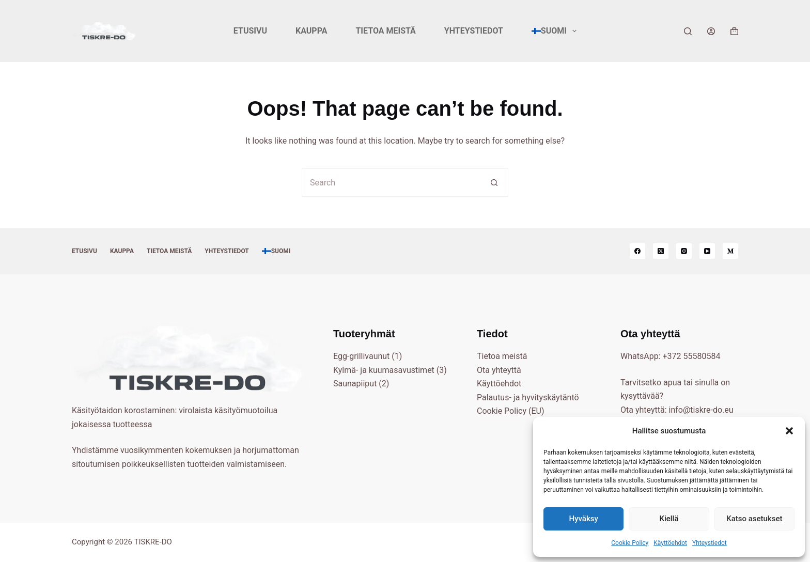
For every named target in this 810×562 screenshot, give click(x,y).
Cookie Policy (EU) (510, 411)
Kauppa (311, 31)
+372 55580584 (691, 356)
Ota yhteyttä (499, 370)
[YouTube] (707, 251)
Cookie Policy (629, 543)
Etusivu (250, 31)
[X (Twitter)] (660, 251)
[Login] (711, 31)
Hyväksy (583, 518)
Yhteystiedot (709, 543)
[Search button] (494, 182)
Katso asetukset (754, 518)
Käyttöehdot (670, 543)
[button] (789, 431)
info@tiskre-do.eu (701, 410)
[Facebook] (637, 251)
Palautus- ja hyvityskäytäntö (528, 397)
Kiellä (668, 518)
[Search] (688, 31)
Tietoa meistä (385, 31)
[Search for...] (391, 182)
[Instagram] (684, 251)
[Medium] (730, 251)
